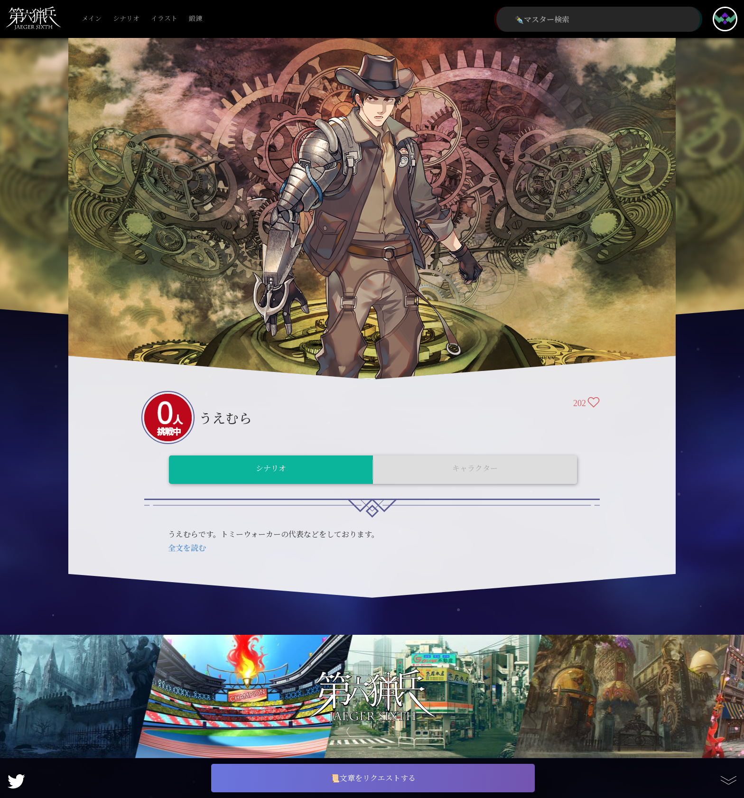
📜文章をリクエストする (373, 777)
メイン (91, 19)
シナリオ (126, 19)
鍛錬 (195, 19)
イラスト (164, 19)
